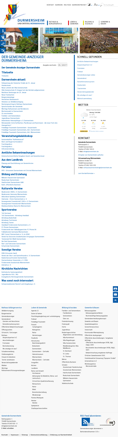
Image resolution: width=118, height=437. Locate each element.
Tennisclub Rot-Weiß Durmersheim (14, 239)
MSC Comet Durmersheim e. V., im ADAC (16, 234)
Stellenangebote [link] (7, 354)
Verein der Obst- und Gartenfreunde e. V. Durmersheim (21, 255)
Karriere (59, 5)
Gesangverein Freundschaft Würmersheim (16, 203)
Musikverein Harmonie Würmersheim (14, 194)
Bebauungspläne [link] (90, 310)
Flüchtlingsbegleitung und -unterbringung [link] (45, 316)
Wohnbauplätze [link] (90, 364)
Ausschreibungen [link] (8, 340)
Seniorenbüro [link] (67, 316)
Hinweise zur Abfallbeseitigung (12, 102)
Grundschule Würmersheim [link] (72, 370)
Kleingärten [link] (36, 330)
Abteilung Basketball (9, 218)
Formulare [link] (6, 343)
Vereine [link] (34, 403)
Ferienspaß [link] (65, 324)
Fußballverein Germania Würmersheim (15, 232)
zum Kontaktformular (85, 173)
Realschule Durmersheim (10, 180)
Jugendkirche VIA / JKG (10, 274)
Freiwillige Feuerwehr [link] (38, 322)
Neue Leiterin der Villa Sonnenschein (14, 88)
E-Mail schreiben (8, 428)
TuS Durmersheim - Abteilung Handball (15, 215)
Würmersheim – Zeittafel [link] (40, 360)
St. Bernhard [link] (67, 351)
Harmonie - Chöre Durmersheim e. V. (14, 199)
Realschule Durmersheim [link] (71, 375)
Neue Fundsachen (8, 95)
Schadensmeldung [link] (8, 351)
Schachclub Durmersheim (10, 246)
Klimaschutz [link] (36, 384)
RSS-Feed (67, 5)
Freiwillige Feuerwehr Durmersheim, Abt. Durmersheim (21, 130)
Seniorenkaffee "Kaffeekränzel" (13, 139)
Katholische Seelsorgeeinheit (12, 272)
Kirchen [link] (33, 365)
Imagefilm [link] (34, 362)
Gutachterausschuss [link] (92, 327)
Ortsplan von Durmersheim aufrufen (90, 155)
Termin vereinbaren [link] (8, 360)
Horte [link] (64, 327)
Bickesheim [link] (36, 346)
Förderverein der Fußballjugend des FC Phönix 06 (19, 229)
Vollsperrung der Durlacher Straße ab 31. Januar (18, 83)
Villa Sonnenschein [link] (69, 343)
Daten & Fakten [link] (36, 313)
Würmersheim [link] (37, 357)
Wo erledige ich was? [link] (10, 348)
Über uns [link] (66, 318)
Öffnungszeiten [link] (7, 330)
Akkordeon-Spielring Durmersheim (13, 196)
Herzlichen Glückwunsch (10, 99)
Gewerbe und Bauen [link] (91, 321)
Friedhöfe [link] (34, 338)
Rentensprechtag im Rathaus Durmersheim (17, 104)
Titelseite (5, 76)
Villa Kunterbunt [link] (68, 337)
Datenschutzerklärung (39, 435)
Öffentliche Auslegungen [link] (93, 335)
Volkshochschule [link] (67, 383)
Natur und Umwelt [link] (37, 371)
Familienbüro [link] (67, 313)
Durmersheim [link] (36, 348)
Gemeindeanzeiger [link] (8, 316)
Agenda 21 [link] (35, 310)
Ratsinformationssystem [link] (11, 324)
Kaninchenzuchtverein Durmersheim (14, 258)
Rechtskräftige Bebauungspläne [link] (97, 316)
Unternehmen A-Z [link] (91, 361)
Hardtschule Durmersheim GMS (13, 182)
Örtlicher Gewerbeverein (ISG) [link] (95, 355)
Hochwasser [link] (36, 373)
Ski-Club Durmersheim (9, 241)
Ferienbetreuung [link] (67, 321)
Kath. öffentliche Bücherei (11, 185)
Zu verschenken (7, 113)
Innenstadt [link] (88, 330)
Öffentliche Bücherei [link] (69, 362)
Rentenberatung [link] (8, 346)
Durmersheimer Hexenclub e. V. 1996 (15, 260)
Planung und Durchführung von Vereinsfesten (17, 163)
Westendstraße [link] (91, 366)
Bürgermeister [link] (6, 313)
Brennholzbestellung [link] (39, 392)
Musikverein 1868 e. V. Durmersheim (14, 192)
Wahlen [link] (4, 365)
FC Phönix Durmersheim (10, 227)
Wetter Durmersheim (93, 110)
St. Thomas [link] (67, 356)
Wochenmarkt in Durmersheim (12, 111)
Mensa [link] (64, 359)
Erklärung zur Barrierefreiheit (61, 435)
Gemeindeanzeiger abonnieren (91, 428)
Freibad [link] (33, 319)
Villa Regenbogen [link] (69, 340)
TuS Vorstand (6, 213)
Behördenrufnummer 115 (89, 431)
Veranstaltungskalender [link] (10, 362)
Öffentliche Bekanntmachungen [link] (12, 327)
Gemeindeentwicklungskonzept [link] (95, 318)
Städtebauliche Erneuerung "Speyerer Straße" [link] (100, 358)
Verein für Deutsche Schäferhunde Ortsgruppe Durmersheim (23, 236)
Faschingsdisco (7, 144)
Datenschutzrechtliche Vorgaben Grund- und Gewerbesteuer (23, 156)
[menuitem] (90, 4)
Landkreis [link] (34, 368)
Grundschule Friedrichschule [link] (72, 367)
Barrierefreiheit (79, 5)
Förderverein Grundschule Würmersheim (16, 262)
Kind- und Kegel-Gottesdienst (12, 142)
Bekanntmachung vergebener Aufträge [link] (99, 352)
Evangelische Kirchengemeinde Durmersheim (17, 277)
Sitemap (25, 435)
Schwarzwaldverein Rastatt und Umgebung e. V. (18, 284)
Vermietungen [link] (37, 335)
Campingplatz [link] (37, 327)
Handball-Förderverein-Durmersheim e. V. (16, 225)
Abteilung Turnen (8, 222)
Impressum (15, 435)
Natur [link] (34, 332)
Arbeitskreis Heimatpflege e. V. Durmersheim (17, 120)
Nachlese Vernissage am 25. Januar (14, 92)
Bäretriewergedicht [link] (38, 343)
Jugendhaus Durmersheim (11, 118)
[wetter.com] (84, 131)
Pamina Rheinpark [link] (37, 397)
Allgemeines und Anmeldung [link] (72, 335)
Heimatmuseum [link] (37, 354)
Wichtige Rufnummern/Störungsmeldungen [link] (13, 369)
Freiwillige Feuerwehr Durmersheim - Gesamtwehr (19, 127)
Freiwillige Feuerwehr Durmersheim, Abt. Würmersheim (21, 132)
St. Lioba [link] (66, 354)
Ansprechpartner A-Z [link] (10, 337)
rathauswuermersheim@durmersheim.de (97, 167)
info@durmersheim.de (91, 151)
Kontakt (50, 5)
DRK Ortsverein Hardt (9, 253)
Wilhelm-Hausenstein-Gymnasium (13, 177)
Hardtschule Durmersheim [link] (72, 372)
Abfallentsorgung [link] (7, 310)
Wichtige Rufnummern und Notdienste (15, 109)
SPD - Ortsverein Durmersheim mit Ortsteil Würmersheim (22, 170)
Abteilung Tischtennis (9, 220)
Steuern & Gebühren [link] (8, 357)
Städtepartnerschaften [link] (39, 408)
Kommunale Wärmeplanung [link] (94, 332)
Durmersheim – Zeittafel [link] (40, 351)
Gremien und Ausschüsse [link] (11, 321)
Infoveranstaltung (8, 149)
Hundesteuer (6, 85)
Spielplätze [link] (35, 405)
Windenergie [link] (36, 395)
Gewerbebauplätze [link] (91, 324)
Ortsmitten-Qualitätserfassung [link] (43, 381)
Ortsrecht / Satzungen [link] (9, 332)
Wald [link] (34, 389)
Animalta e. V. (6, 265)
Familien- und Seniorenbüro (11, 116)
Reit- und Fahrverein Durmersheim (14, 243)
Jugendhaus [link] (66, 330)
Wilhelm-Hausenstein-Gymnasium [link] (70, 379)
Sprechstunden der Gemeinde (12, 106)
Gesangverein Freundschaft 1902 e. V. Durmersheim (20, 201)
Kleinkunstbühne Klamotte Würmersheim (16, 206)
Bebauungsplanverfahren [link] (94, 313)
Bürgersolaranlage (8, 97)
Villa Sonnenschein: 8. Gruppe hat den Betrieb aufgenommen (23, 90)
